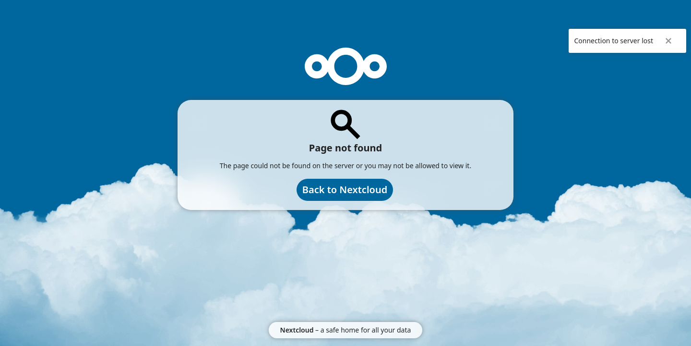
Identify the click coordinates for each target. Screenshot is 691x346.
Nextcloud (297, 329)
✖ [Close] (668, 40)
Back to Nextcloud (344, 189)
